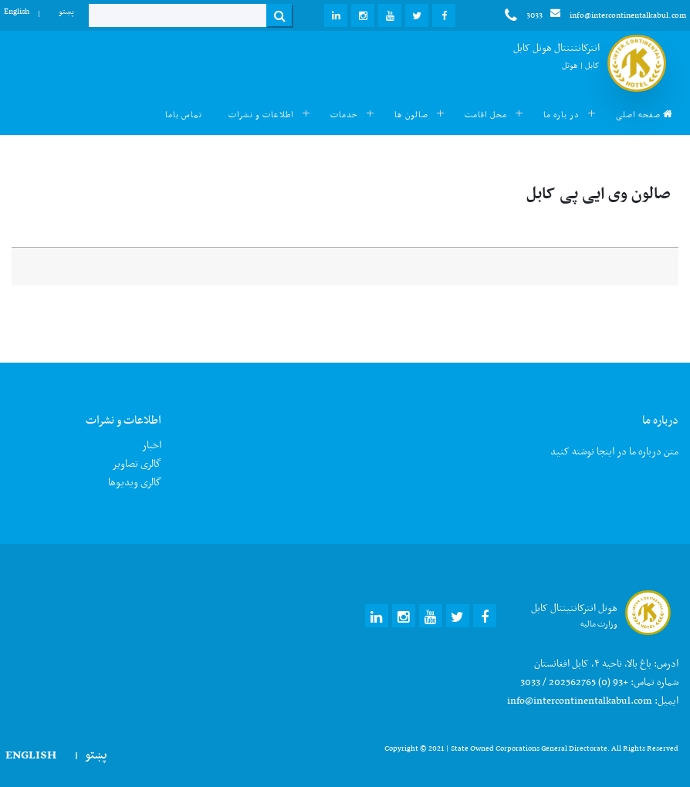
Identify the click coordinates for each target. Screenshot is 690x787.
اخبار (151, 445)
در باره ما (561, 114)
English (16, 11)
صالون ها (411, 114)
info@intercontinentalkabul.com (618, 15)
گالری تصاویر (136, 463)
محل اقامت (486, 114)
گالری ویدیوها (134, 482)
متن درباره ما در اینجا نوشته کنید (614, 451)
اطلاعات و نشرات (261, 114)
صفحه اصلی (644, 114)
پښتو (66, 11)
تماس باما (183, 114)
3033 (524, 15)
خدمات (344, 114)
